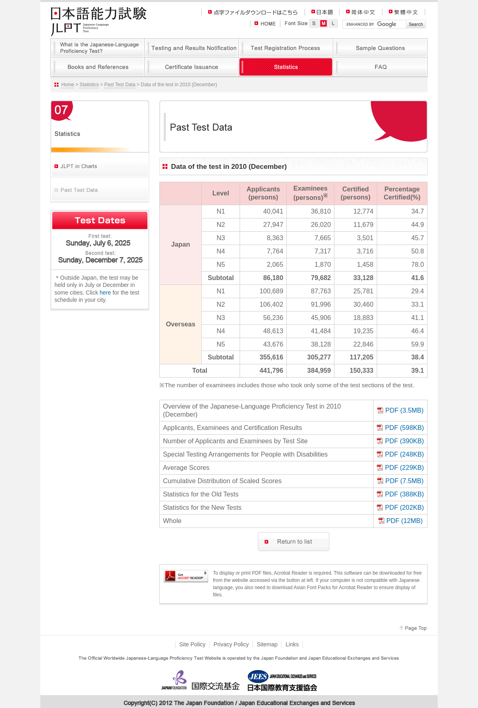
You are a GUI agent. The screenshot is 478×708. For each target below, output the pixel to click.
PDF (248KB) (404, 454)
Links (292, 644)
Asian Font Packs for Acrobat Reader (333, 587)
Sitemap (267, 644)
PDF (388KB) (404, 494)
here (105, 292)
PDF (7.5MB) (404, 480)
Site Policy (192, 644)
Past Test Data (119, 84)
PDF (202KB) (404, 507)
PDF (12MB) (404, 520)
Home (67, 84)
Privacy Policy (231, 644)
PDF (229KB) (404, 467)
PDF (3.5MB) (404, 410)
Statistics (89, 84)
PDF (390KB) (404, 440)
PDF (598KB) (404, 427)
